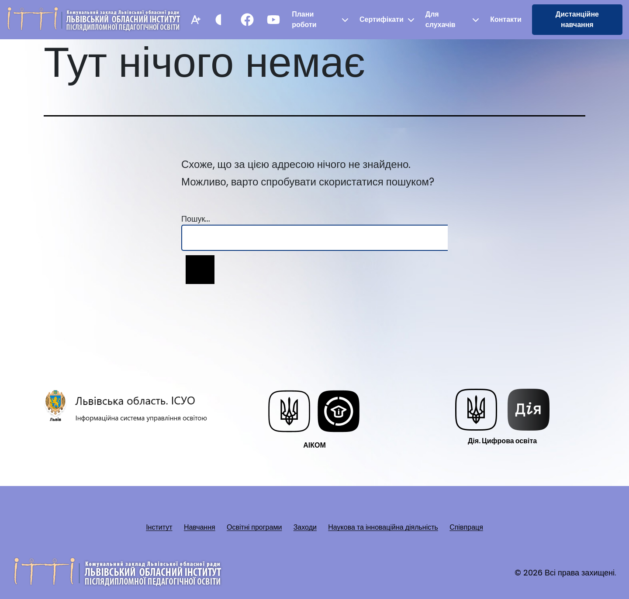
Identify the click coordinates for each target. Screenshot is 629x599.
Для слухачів (440, 19)
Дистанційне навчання (577, 19)
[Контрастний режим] (221, 19)
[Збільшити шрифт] (195, 19)
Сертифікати (381, 19)
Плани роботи (304, 19)
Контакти (506, 19)
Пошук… (195, 218)
